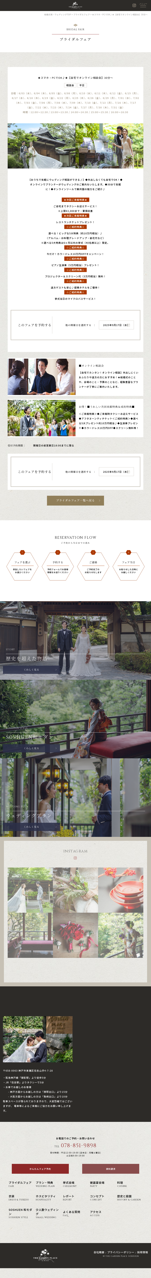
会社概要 (99, 1252)
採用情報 (142, 1252)
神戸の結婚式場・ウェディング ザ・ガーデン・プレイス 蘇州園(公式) (75, 5)
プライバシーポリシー (120, 1252)
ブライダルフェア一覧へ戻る (75, 500)
